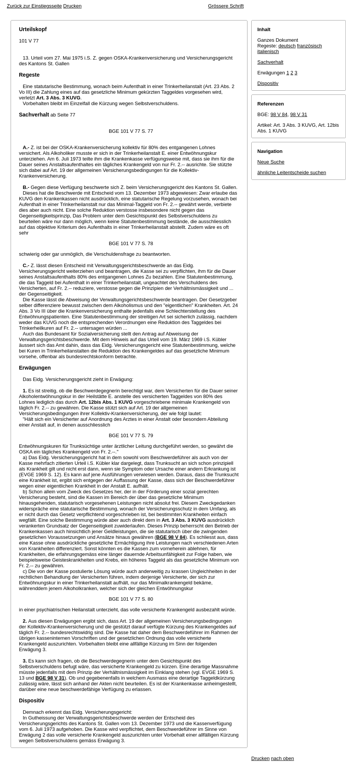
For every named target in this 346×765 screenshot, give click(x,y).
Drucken (72, 6)
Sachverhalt (270, 62)
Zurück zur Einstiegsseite (34, 6)
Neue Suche (271, 162)
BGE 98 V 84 (170, 537)
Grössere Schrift (226, 6)
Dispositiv (268, 83)
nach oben (282, 758)
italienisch (268, 51)
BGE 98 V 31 (49, 678)
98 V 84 (279, 114)
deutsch (287, 46)
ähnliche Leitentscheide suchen (291, 172)
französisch (309, 46)
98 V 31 (298, 114)
